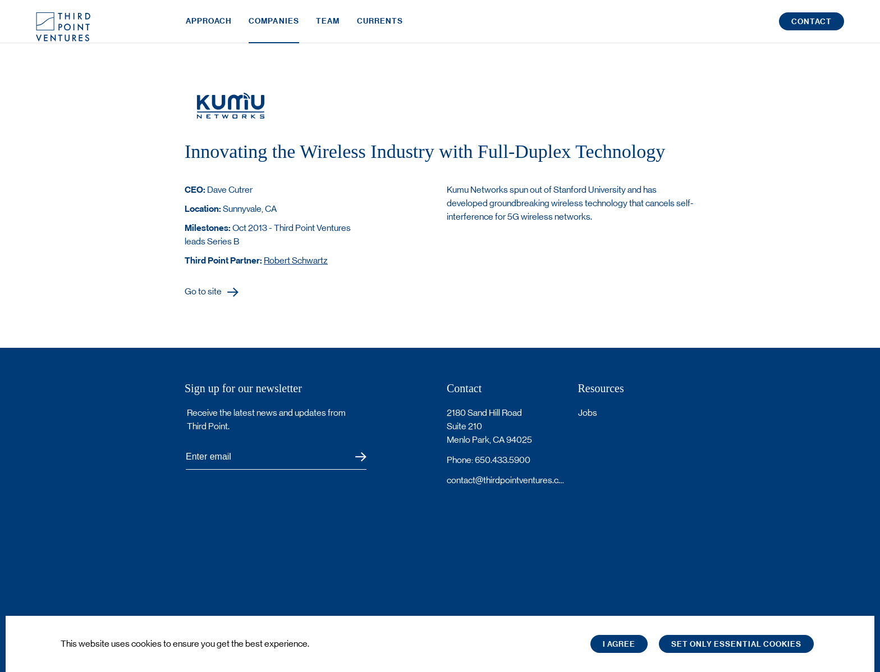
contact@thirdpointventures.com (506, 480)
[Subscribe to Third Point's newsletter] (276, 457)
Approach (209, 26)
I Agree (619, 644)
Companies (274, 26)
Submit (353, 457)
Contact (811, 27)
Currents (380, 26)
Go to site (203, 292)
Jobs (587, 412)
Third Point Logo (63, 27)
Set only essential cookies (736, 644)
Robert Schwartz (296, 260)
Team (328, 26)
